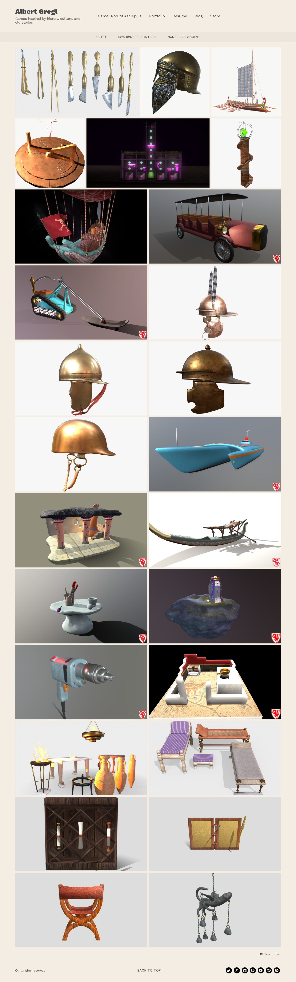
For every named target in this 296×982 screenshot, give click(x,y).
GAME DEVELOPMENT (184, 37)
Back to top (149, 970)
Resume (180, 16)
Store (215, 16)
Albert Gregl (36, 11)
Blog (199, 16)
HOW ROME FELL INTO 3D (137, 37)
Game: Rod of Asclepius (120, 16)
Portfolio (157, 16)
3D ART (101, 37)
